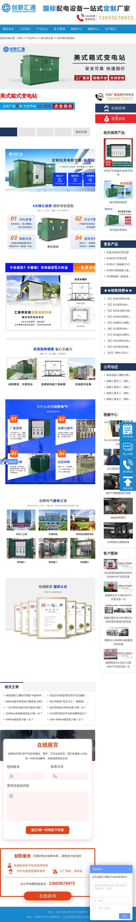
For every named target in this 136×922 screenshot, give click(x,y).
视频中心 (93, 28)
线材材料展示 (118, 517)
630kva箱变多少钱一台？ (20, 719)
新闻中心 (76, 28)
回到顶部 (128, 483)
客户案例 (59, 28)
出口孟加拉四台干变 (118, 468)
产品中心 (42, 28)
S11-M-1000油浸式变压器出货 (118, 442)
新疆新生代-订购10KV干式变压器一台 (118, 597)
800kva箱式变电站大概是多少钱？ (25, 701)
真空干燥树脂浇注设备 (118, 493)
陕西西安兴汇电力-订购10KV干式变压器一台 (118, 664)
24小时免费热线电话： (47, 883)
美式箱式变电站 (118, 229)
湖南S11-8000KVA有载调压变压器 (118, 642)
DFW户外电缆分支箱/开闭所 (118, 172)
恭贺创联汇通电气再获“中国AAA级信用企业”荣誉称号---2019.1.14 (42, 695)
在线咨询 (47, 896)
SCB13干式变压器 (116, 258)
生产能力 (110, 28)
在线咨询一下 (118, 109)
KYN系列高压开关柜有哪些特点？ (68, 713)
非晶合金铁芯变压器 (117, 252)
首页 (19, 38)
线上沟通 (128, 448)
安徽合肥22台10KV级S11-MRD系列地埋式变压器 (118, 619)
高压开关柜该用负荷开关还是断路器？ (71, 695)
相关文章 (81, 131)
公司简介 (25, 28)
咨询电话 (128, 466)
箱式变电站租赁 (118, 202)
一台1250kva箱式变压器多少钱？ (24, 707)
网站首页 (8, 28)
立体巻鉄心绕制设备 (118, 542)
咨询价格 (128, 431)
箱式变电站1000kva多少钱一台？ (68, 707)
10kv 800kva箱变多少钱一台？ (67, 719)
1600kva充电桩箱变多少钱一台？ (24, 713)
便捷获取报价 (118, 120)
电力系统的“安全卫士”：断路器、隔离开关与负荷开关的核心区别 (85, 701)
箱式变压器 (47, 38)
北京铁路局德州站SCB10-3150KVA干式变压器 (118, 574)
